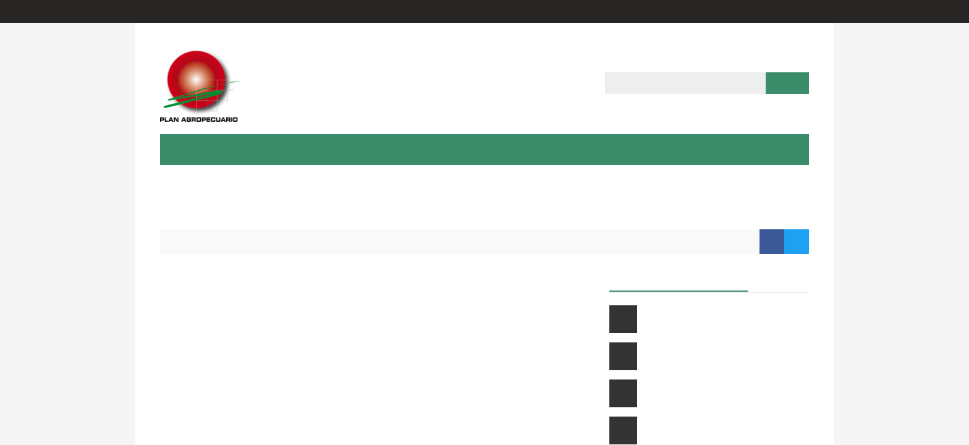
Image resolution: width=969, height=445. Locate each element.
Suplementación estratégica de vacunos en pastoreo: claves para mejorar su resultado (722, 356)
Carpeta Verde (201, 400)
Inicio (183, 241)
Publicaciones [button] (484, 149)
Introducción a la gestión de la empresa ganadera (720, 393)
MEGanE (186, 327)
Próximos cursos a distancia (679, 277)
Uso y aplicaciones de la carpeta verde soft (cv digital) (718, 430)
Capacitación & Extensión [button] (303, 149)
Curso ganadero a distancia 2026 (707, 319)
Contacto (717, 149)
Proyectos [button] (408, 149)
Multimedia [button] (564, 149)
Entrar (736, 11)
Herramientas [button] (642, 149)
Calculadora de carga (217, 277)
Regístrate (786, 11)
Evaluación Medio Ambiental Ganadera (261, 376)
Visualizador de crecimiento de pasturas (265, 425)
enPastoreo (193, 351)
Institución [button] (196, 149)
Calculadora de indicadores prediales (257, 302)
